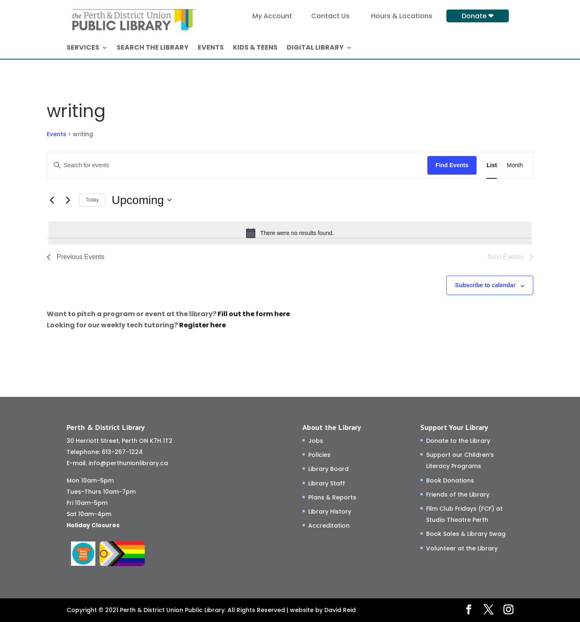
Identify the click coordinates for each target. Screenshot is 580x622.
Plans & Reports (332, 497)
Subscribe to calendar (485, 285)
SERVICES (83, 48)
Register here (202, 325)
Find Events (452, 165)
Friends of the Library (457, 494)
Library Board (328, 469)
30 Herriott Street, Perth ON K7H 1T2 (120, 441)
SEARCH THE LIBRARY (153, 48)
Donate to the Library (458, 441)
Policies (319, 455)
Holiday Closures (93, 525)
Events (56, 134)
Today (92, 200)
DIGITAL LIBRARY (315, 48)
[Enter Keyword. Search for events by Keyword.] (237, 165)
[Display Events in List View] (492, 165)
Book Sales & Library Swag (466, 534)
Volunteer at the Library (462, 548)
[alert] (290, 233)
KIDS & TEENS (255, 48)
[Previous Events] (52, 200)
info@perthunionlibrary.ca (128, 463)
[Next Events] (68, 200)
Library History (329, 511)
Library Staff (326, 483)
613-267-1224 (122, 452)
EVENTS (211, 48)
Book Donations (450, 480)
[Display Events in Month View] (515, 165)
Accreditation (329, 525)
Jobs (315, 441)
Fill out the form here (254, 314)
